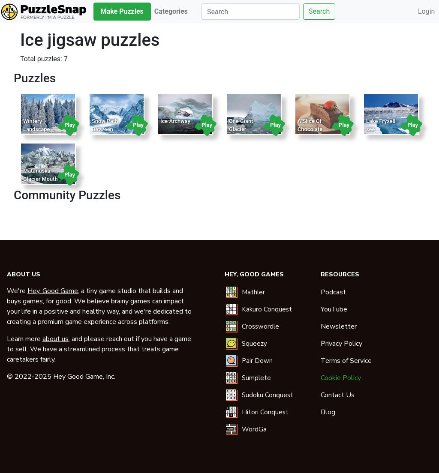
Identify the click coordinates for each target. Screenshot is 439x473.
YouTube (334, 309)
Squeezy (254, 343)
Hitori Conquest (265, 412)
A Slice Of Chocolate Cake (310, 129)
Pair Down (257, 360)
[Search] (250, 11)
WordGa (254, 429)
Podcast (333, 292)
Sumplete (256, 378)
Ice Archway (175, 121)
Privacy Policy (341, 343)
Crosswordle (260, 326)
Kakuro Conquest (267, 309)
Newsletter (339, 326)
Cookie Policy (341, 378)
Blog (328, 412)
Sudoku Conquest (267, 395)
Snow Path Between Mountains (105, 129)
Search (319, 11)
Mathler (253, 292)
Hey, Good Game (52, 291)
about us (55, 339)
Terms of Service (346, 360)
